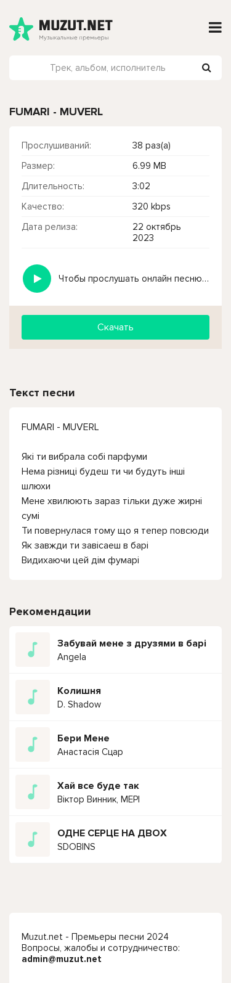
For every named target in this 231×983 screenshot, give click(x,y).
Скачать (115, 327)
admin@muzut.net (62, 959)
